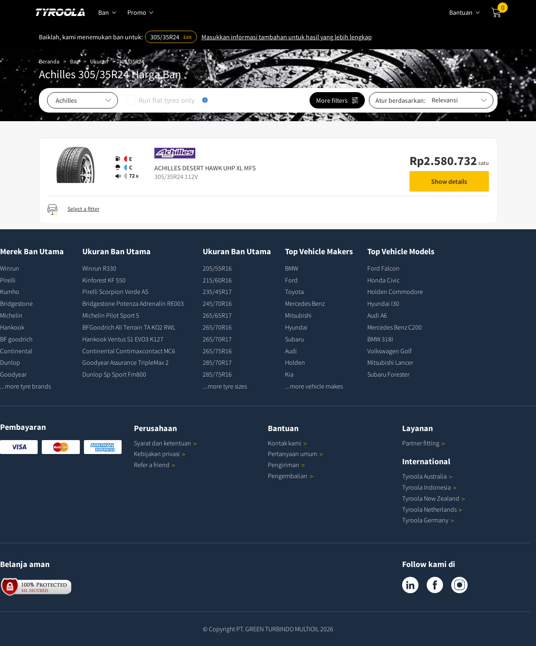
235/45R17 (217, 291)
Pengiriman (283, 465)
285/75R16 (217, 374)
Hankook (12, 327)
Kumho (9, 291)
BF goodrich (16, 339)
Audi (291, 351)
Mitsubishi (298, 315)
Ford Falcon (383, 268)
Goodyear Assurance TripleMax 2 (125, 362)
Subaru (294, 339)
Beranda (49, 61)
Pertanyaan (295, 453)
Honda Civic (383, 280)
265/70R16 (217, 327)
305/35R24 (131, 61)
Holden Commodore (395, 291)
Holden (295, 362)
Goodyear (13, 374)
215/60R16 (217, 280)
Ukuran (99, 61)
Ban (74, 61)
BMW (291, 268)
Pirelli (8, 280)
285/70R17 (217, 362)
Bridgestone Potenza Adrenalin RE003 (133, 303)
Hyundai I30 (383, 303)
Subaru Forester (388, 374)
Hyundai (296, 327)
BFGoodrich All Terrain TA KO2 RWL (128, 327)
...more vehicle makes (314, 386)
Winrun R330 (99, 268)
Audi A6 (377, 315)
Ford (291, 280)
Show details (449, 181)
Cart (503, 9)
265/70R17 (217, 339)
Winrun (9, 268)
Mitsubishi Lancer (390, 362)
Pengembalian (288, 476)
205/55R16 (217, 268)
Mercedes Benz (305, 303)
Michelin (11, 315)
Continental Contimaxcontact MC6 (128, 351)
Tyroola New (433, 498)
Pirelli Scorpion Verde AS (115, 291)
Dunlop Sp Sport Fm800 (114, 374)
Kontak (287, 443)
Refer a (154, 465)
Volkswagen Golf (389, 351)
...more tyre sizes (225, 386)
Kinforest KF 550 (104, 280)
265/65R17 (217, 315)
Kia (289, 374)
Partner (423, 443)
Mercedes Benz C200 (394, 327)
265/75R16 (217, 351)
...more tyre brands (25, 386)
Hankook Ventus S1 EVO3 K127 (122, 339)
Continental (16, 351)
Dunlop (10, 362)
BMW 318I (380, 339)
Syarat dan (165, 443)
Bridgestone (16, 303)
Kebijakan (159, 453)
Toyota (294, 291)
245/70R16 (217, 303)
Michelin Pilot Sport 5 (110, 315)
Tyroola (427, 476)
